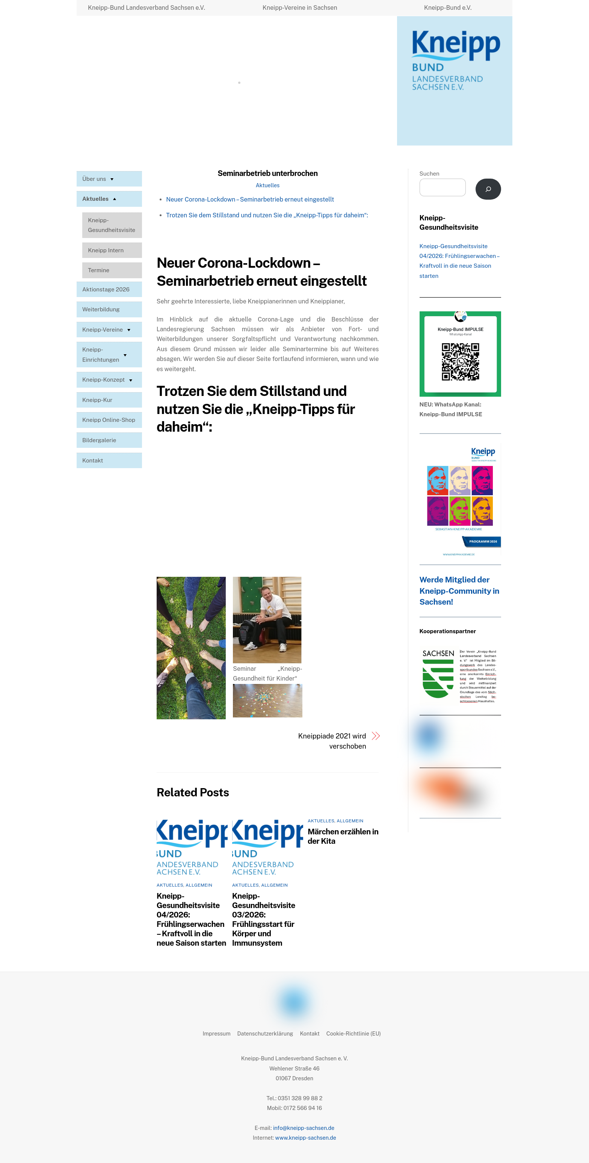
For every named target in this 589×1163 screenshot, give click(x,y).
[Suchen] (488, 189)
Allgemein (199, 885)
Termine (98, 270)
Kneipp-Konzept (108, 380)
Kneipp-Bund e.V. (448, 7)
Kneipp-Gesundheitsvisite (111, 225)
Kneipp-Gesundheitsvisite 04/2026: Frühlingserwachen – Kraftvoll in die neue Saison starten (191, 919)
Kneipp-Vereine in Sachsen (300, 7)
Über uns (98, 179)
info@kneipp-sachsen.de (303, 1128)
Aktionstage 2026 (106, 289)
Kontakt (92, 460)
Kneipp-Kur (97, 400)
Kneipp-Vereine (107, 330)
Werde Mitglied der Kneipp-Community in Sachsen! (460, 591)
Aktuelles (268, 185)
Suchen (429, 173)
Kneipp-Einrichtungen (105, 354)
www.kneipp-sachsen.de (305, 1137)
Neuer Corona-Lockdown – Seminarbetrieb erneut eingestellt (250, 199)
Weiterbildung (101, 309)
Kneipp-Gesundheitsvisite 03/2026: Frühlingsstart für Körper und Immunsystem (263, 919)
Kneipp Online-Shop (108, 420)
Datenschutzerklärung (265, 1033)
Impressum (217, 1033)
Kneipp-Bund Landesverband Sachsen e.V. (146, 7)
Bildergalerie (99, 440)
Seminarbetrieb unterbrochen (267, 173)
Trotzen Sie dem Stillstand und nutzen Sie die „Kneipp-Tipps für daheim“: (267, 215)
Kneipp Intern (106, 250)
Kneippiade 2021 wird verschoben (332, 741)
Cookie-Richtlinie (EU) (353, 1033)
